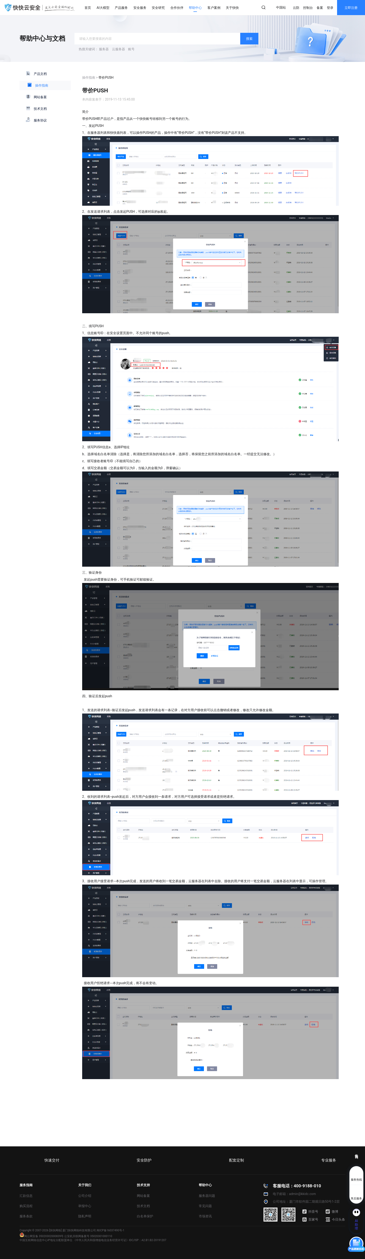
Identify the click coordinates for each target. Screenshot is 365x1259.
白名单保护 (145, 1216)
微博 (332, 1211)
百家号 (310, 1219)
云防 (296, 8)
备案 (320, 8)
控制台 (308, 8)
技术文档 (40, 109)
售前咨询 (357, 1152)
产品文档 (40, 74)
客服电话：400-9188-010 (297, 1185)
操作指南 (41, 85)
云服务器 (118, 49)
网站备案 (40, 97)
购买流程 (26, 1206)
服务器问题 (207, 1196)
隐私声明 (84, 1216)
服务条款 (26, 1216)
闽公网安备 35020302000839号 (42, 1236)
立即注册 (351, 8)
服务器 (104, 49)
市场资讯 (205, 1216)
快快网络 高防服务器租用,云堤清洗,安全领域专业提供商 (39, 7)
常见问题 (205, 1206)
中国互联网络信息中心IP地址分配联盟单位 (46, 1240)
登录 (330, 8)
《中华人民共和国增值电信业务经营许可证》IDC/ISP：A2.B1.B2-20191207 (119, 1240)
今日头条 (335, 1219)
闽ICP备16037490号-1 (110, 1230)
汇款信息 (26, 1196)
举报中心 (84, 1206)
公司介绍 (84, 1196)
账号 (131, 49)
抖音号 (310, 1211)
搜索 (249, 38)
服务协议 (40, 120)
